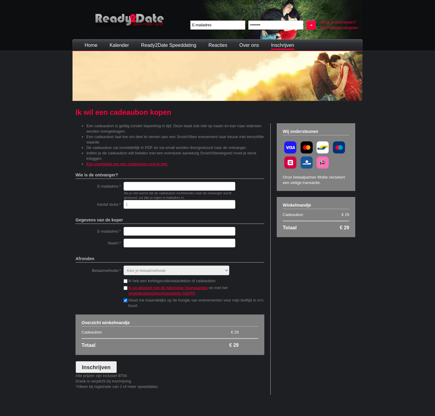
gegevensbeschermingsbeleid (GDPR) (161, 293)
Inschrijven (282, 45)
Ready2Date (129, 20)
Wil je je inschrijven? (338, 22)
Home (91, 45)
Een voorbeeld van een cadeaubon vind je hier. (127, 164)
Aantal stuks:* (109, 204)
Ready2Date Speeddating (168, 45)
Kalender (119, 45)
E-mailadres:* (109, 186)
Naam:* (114, 243)
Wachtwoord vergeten (339, 27)
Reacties (217, 45)
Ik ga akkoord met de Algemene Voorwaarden (168, 287)
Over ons (249, 45)
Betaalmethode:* (106, 270)
